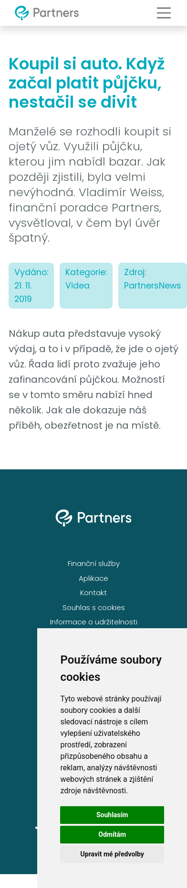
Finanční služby (94, 563)
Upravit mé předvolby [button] (112, 854)
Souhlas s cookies (93, 607)
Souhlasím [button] (112, 815)
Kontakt (93, 593)
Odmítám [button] (112, 834)
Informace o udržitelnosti (93, 622)
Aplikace (93, 578)
